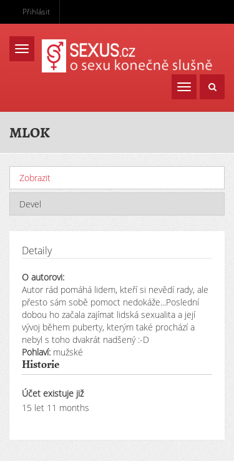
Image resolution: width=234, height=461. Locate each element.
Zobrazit (64, 178)
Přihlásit (36, 11)
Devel (30, 204)
